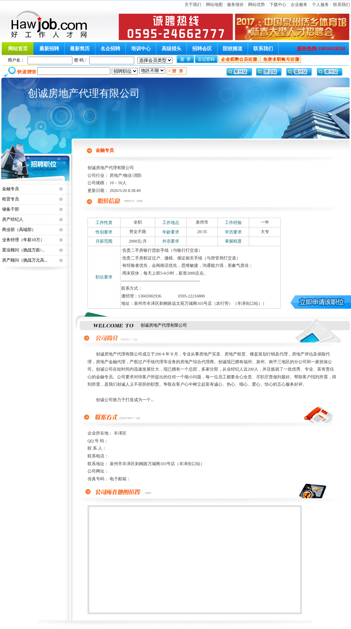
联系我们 (341, 4)
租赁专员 (10, 199)
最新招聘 (49, 48)
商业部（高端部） (19, 229)
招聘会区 (202, 48)
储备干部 (10, 209)
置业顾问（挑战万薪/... (23, 250)
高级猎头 (171, 48)
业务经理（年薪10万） (23, 239)
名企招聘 (110, 48)
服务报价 (235, 4)
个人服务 (320, 4)
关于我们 (192, 4)
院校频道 (232, 48)
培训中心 (141, 48)
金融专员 (10, 188)
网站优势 (256, 4)
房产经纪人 (12, 219)
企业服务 (299, 4)
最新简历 (80, 48)
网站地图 (214, 4)
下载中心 (277, 4)
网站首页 (18, 48)
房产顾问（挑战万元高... (24, 260)
